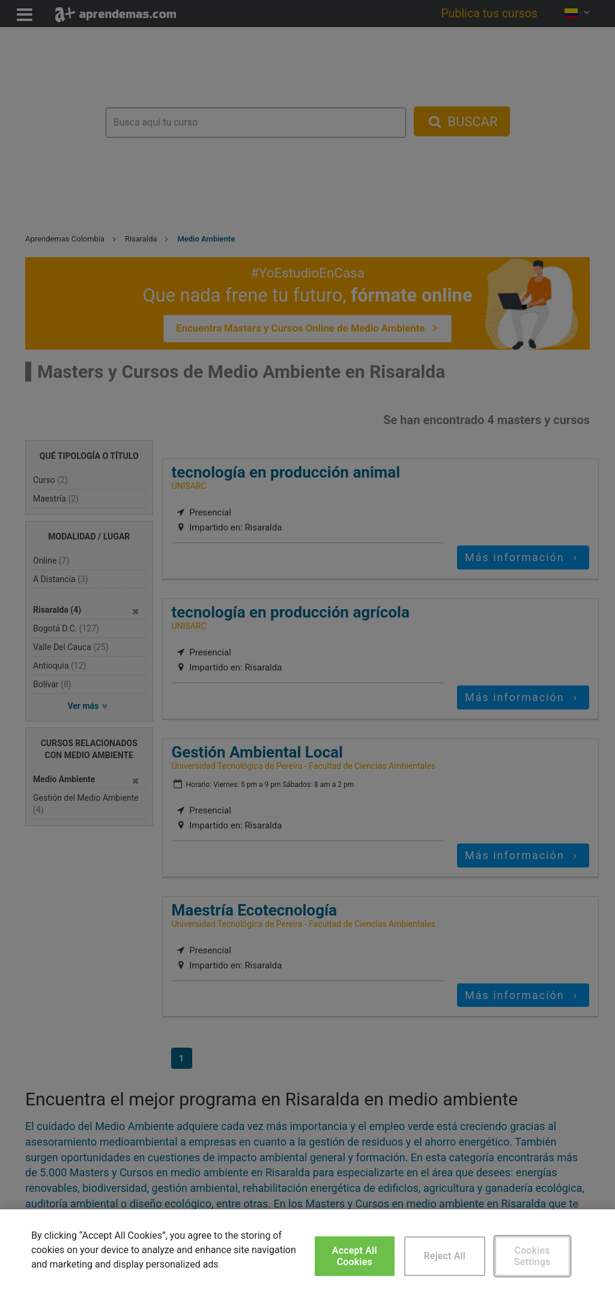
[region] (307, 1250)
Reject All (444, 1256)
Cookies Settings (532, 1256)
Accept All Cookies (354, 1256)
